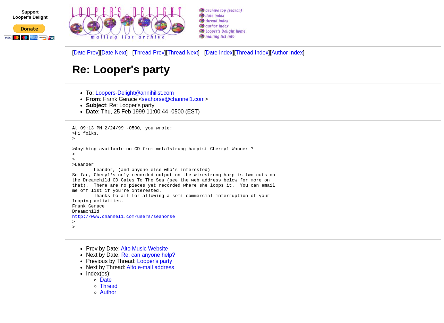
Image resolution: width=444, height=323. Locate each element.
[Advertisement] (30, 186)
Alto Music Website (144, 270)
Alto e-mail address (150, 289)
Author (108, 314)
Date (106, 302)
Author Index (287, 53)
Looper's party (154, 283)
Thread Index (252, 53)
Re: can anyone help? (148, 277)
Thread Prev (149, 53)
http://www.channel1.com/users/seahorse (123, 235)
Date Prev (86, 53)
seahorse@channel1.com (173, 99)
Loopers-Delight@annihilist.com (134, 93)
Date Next (113, 53)
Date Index (219, 53)
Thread (109, 308)
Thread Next (183, 53)
